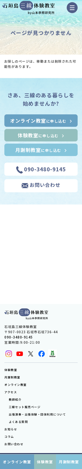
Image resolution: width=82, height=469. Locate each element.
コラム (9, 437)
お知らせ (10, 429)
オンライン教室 (15, 385)
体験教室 (10, 370)
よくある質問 (18, 422)
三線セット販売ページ (24, 407)
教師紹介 (15, 399)
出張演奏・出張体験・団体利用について (37, 414)
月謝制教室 (12, 377)
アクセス (10, 392)
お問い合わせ (13, 444)
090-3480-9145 (18, 337)
